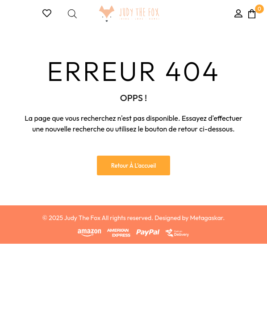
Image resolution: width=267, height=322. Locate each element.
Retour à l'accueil (133, 165)
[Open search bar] (72, 13)
